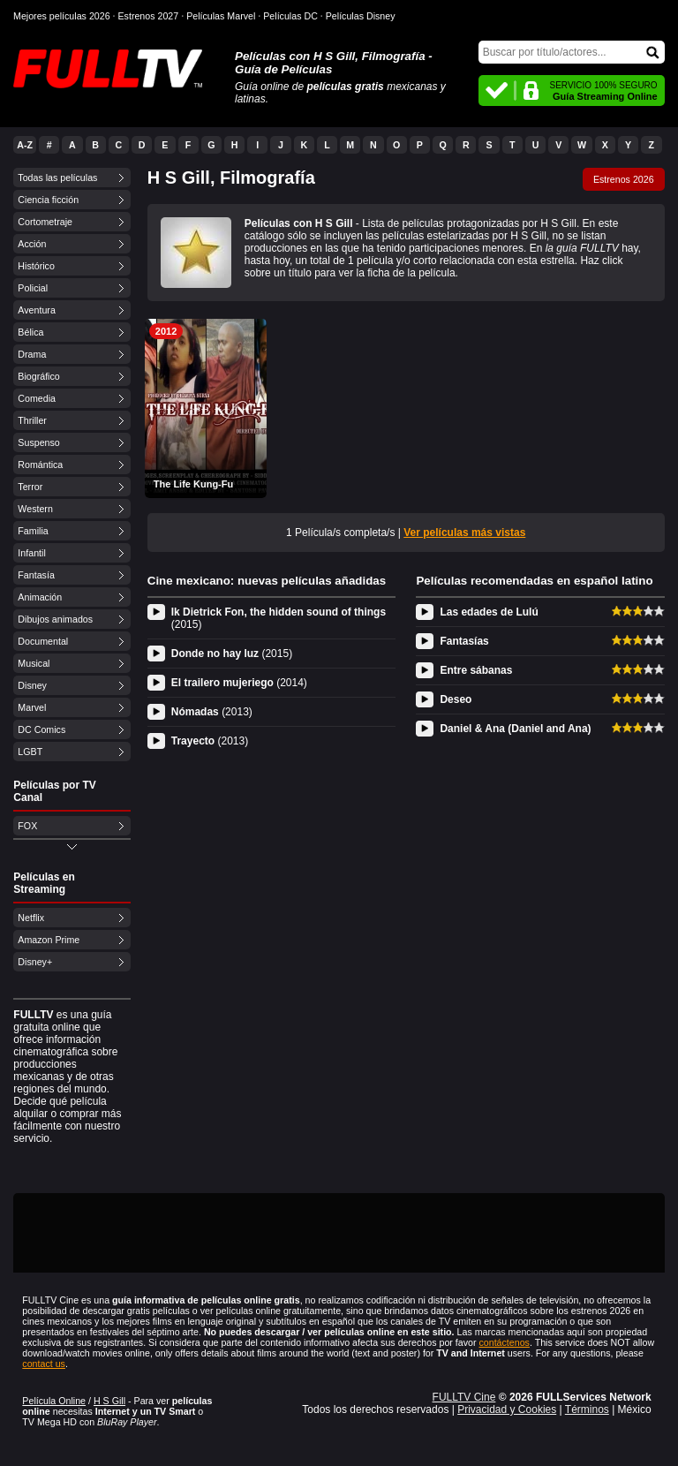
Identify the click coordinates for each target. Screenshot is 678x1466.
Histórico (36, 266)
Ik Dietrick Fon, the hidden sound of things (278, 618)
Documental (43, 641)
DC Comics (41, 729)
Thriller (32, 420)
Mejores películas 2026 (61, 16)
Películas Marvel (220, 16)
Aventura (36, 310)
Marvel (32, 707)
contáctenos (503, 1342)
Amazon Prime (48, 939)
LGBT (30, 751)
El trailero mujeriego (239, 682)
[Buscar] (571, 52)
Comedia (37, 398)
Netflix (31, 917)
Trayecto (209, 741)
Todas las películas (57, 177)
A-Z (25, 145)
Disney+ (35, 961)
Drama (32, 354)
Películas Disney (361, 16)
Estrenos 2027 (148, 16)
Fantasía (36, 575)
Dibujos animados (55, 619)
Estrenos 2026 (623, 179)
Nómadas (211, 712)
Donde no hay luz (231, 653)
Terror (30, 486)
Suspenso (38, 442)
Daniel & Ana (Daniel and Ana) (515, 728)
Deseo (455, 699)
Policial (33, 288)
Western (35, 508)
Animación (40, 597)
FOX (27, 825)
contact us (43, 1363)
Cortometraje (45, 221)
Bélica (30, 332)
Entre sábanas (476, 670)
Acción (32, 243)
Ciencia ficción (48, 199)
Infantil (31, 553)
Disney (32, 685)
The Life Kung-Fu (193, 484)
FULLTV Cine (464, 1397)
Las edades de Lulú (489, 612)
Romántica (40, 464)
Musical (33, 663)
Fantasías (464, 641)
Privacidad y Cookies (506, 1409)
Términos (587, 1409)
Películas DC (290, 16)
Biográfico (38, 376)
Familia (33, 530)
